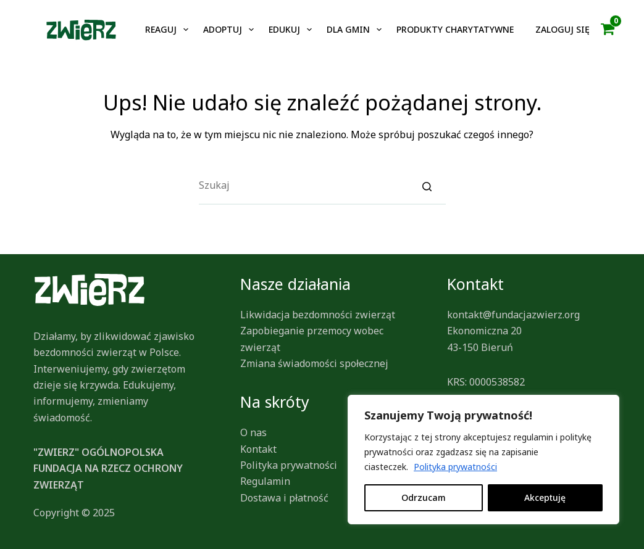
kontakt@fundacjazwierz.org (513, 314)
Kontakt (258, 449)
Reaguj (161, 29)
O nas (253, 432)
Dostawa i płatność (284, 498)
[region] (483, 459)
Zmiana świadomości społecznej (314, 363)
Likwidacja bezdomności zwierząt (317, 314)
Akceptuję (545, 497)
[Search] (427, 185)
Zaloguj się (562, 29)
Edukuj (284, 29)
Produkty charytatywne (455, 29)
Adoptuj (222, 29)
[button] (607, 29)
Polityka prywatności (455, 467)
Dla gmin (348, 29)
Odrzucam (423, 497)
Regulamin (265, 481)
